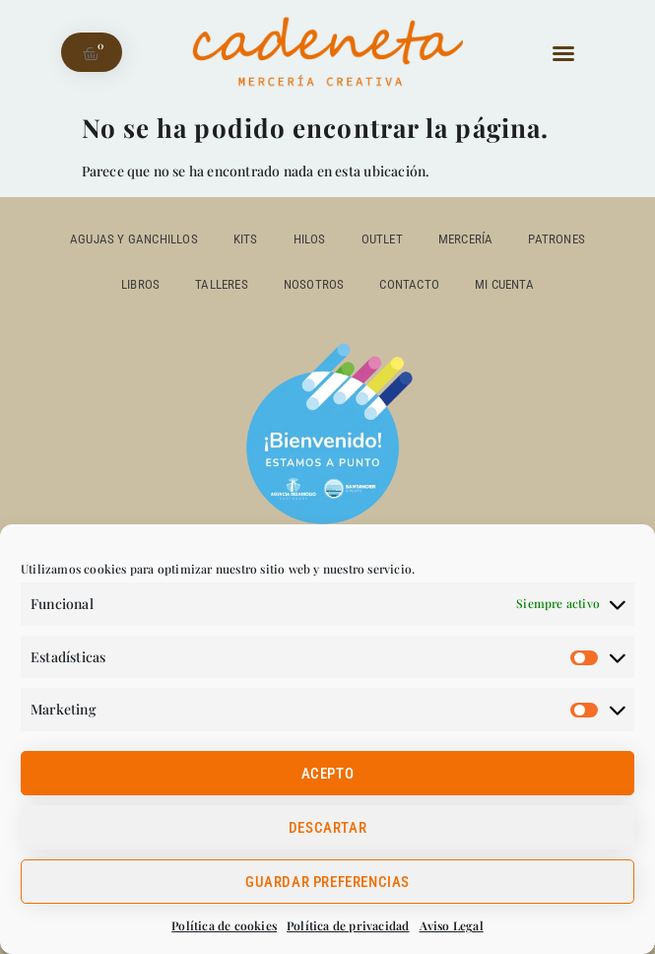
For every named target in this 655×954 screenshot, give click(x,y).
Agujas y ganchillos (134, 239)
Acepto (328, 774)
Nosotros (314, 284)
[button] (563, 53)
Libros (140, 284)
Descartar (327, 828)
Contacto (409, 284)
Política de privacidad (348, 925)
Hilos (310, 239)
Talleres (221, 284)
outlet (382, 239)
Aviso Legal (452, 925)
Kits (245, 239)
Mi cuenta (504, 284)
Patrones (556, 239)
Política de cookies (224, 925)
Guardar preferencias (327, 882)
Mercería (465, 239)
